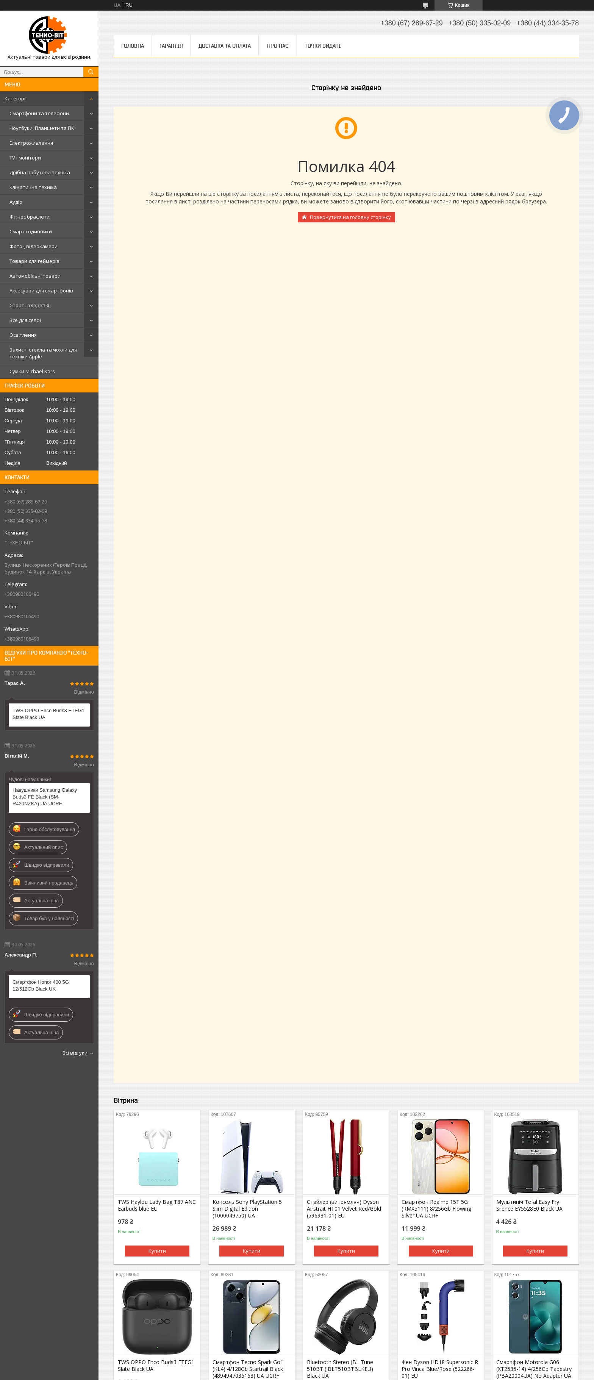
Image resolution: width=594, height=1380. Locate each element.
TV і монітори (25, 157)
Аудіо (15, 201)
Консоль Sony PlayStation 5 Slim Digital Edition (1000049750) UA (247, 1209)
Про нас (277, 46)
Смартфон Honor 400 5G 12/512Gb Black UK (41, 985)
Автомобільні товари (35, 275)
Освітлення (23, 334)
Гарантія (171, 46)
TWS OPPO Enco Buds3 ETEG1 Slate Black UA (48, 714)
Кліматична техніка (33, 187)
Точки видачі (323, 46)
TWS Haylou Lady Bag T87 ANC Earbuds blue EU (157, 1205)
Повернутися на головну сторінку (350, 217)
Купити (157, 1250)
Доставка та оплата (225, 46)
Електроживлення (31, 142)
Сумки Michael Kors (32, 371)
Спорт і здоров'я (29, 305)
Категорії (16, 98)
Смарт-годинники (30, 231)
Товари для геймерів (34, 261)
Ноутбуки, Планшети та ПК (41, 128)
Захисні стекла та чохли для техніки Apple (43, 353)
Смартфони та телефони (39, 113)
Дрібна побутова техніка (39, 172)
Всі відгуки (75, 1052)
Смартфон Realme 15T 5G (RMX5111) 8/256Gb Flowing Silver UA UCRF (436, 1209)
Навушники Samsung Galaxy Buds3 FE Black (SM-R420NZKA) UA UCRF (45, 796)
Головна (132, 46)
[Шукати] (90, 72)
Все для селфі (25, 320)
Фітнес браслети (29, 216)
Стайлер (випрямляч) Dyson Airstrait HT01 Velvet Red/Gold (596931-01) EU (344, 1209)
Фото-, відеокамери (33, 246)
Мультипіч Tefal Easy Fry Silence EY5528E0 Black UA (529, 1205)
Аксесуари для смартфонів (41, 290)
